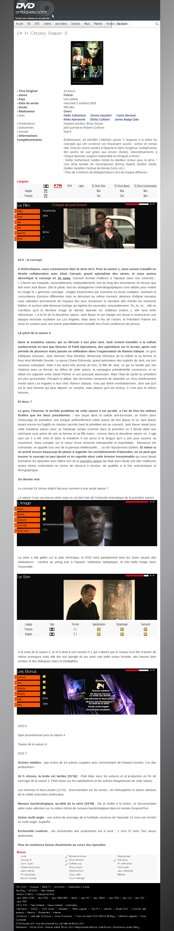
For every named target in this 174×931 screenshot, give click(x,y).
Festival (31, 912)
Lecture (107, 909)
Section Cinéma (24, 894)
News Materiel (55, 905)
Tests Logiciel (79, 909)
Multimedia (71, 905)
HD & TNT (21, 905)
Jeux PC (85, 898)
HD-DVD (32, 890)
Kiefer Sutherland (75, 115)
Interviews (21, 909)
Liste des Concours (40, 916)
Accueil (19, 24)
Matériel (98, 24)
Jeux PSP (21, 901)
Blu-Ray (20, 890)
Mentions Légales (127, 916)
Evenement (44, 912)
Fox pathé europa (49, 210)
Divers (68, 111)
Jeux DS (139, 898)
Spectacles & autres (78, 887)
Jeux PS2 (114, 898)
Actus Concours (63, 916)
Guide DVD (122, 909)
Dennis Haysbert (101, 115)
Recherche (122, 24)
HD (28, 24)
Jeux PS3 (43, 898)
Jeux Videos (61, 24)
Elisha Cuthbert (100, 119)
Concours (75, 24)
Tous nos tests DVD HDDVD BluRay (95, 916)
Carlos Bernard (126, 115)
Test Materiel (47, 890)
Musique (34, 887)
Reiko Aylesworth (74, 119)
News (87, 24)
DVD (37, 24)
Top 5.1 (95, 909)
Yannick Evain (36, 927)
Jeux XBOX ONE (25, 898)
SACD (34, 909)
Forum (110, 24)
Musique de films (45, 894)
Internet (57, 912)
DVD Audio (48, 909)
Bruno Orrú (67, 927)
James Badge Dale (127, 119)
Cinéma (47, 24)
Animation (59, 887)
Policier (68, 95)
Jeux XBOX (99, 898)
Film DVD (21, 887)
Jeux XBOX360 (59, 898)
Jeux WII (126, 898)
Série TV (46, 887)
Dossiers (63, 909)
